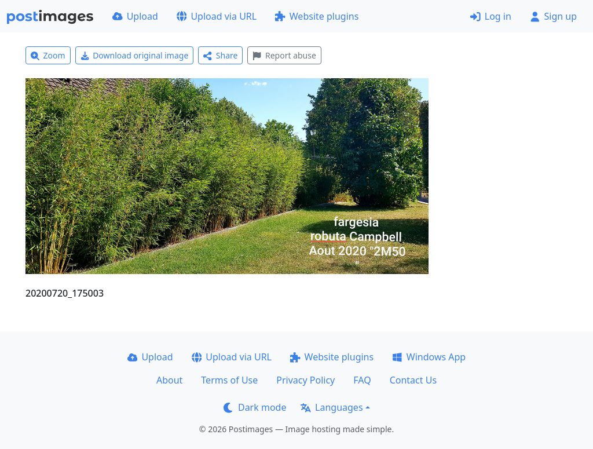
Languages (332, 407)
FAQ (362, 380)
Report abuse (284, 55)
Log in (490, 16)
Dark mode (255, 407)
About (169, 380)
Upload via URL (217, 16)
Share (220, 55)
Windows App (429, 357)
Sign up (553, 16)
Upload (135, 16)
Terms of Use (229, 380)
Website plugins (316, 16)
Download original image (134, 55)
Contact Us (413, 380)
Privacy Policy (305, 380)
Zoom (48, 55)
